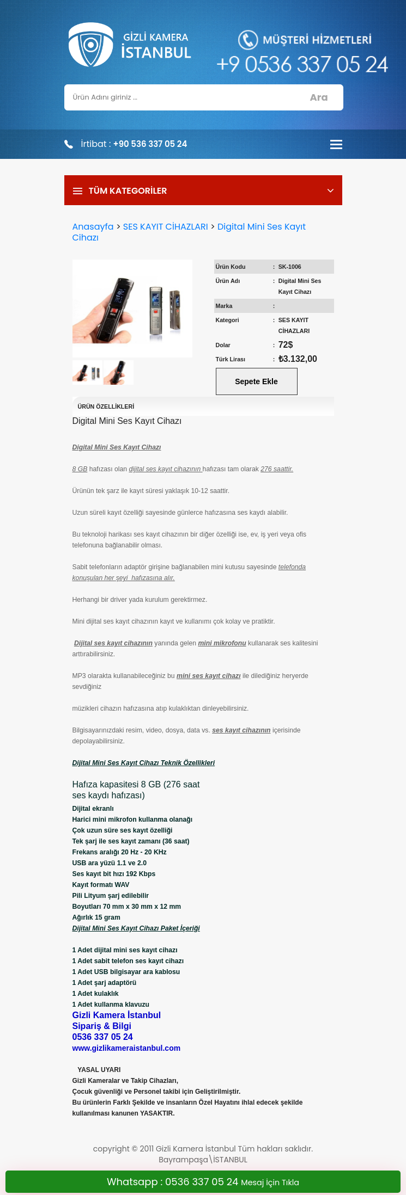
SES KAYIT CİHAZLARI (165, 226)
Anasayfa (93, 226)
